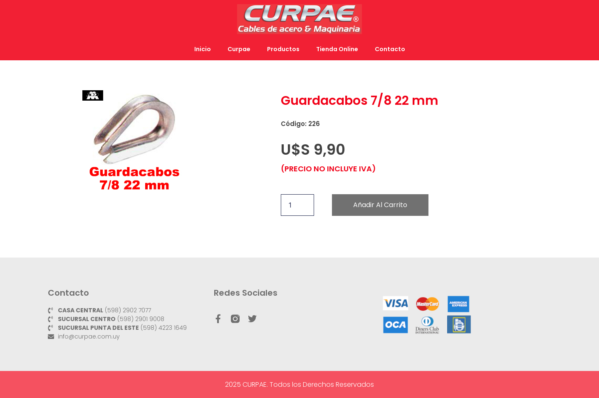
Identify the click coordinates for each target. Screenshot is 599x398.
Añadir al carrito (380, 205)
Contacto (390, 49)
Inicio (202, 49)
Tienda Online (337, 49)
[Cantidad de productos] (297, 205)
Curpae (239, 49)
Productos (283, 49)
